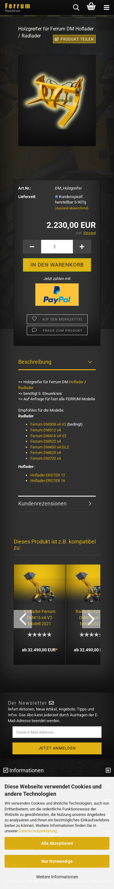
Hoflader (76, 382)
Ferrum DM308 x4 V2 (48, 424)
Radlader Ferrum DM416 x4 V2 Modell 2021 (39, 617)
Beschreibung (34, 362)
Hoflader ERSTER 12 (47, 475)
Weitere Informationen (57, 876)
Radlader (25, 387)
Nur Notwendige (57, 861)
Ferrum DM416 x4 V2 (48, 436)
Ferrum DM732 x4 (45, 458)
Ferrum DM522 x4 (46, 441)
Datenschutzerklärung (38, 831)
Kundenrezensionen (42, 503)
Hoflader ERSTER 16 (47, 480)
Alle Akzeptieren (57, 843)
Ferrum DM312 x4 (45, 430)
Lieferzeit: (27, 196)
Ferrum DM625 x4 (45, 452)
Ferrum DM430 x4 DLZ (50, 447)
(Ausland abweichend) (71, 208)
